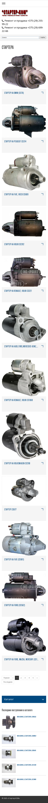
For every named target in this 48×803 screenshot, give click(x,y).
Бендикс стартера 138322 (26, 716)
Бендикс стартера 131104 (26, 765)
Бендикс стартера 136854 (26, 736)
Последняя (7, 682)
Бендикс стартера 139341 (26, 750)
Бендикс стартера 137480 (26, 779)
